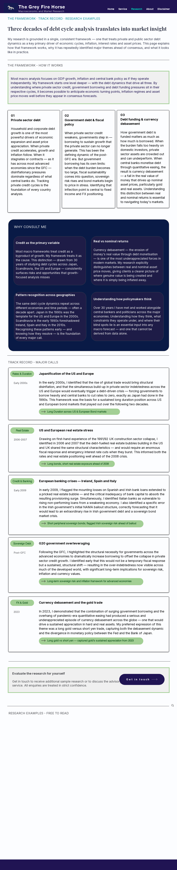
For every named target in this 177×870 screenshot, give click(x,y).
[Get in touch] (142, 679)
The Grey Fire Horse (41, 6)
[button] (172, 705)
